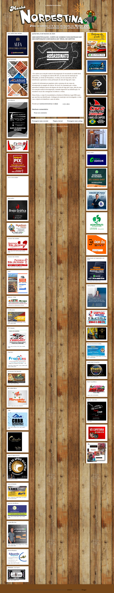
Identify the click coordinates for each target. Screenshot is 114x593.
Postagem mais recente (40, 121)
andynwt (69, 590)
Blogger (84, 590)
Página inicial (58, 121)
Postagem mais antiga (75, 121)
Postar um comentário (40, 113)
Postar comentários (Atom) (60, 126)
